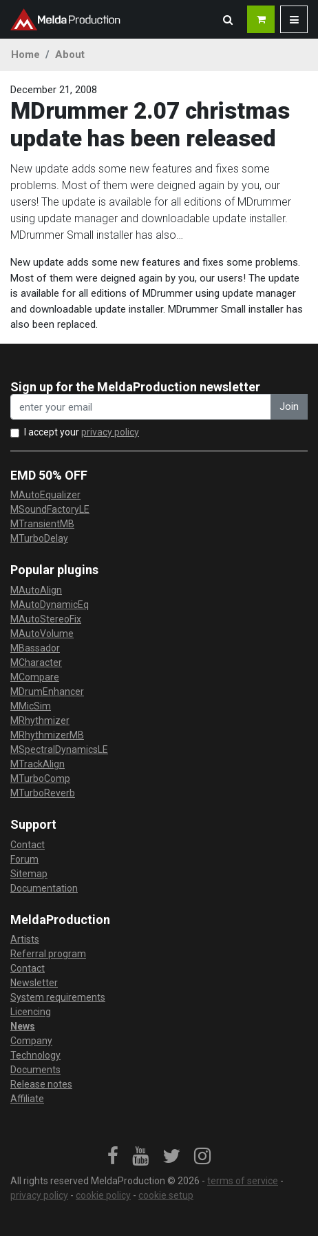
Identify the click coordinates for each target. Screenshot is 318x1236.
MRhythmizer (40, 720)
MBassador (35, 648)
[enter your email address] (140, 407)
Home (25, 54)
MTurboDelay (39, 538)
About (70, 54)
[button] (228, 19)
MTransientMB (42, 523)
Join (289, 406)
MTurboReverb (42, 792)
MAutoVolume (42, 633)
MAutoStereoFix (45, 619)
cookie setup (165, 1195)
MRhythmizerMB (47, 734)
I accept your (81, 432)
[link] (112, 1156)
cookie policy (103, 1195)
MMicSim (30, 706)
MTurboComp (40, 778)
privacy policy (110, 432)
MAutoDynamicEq (49, 604)
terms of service (242, 1180)
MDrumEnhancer (47, 691)
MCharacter (36, 662)
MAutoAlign (36, 590)
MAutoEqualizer (45, 494)
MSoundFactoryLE (49, 509)
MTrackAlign (37, 763)
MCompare (34, 677)
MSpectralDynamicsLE (59, 749)
